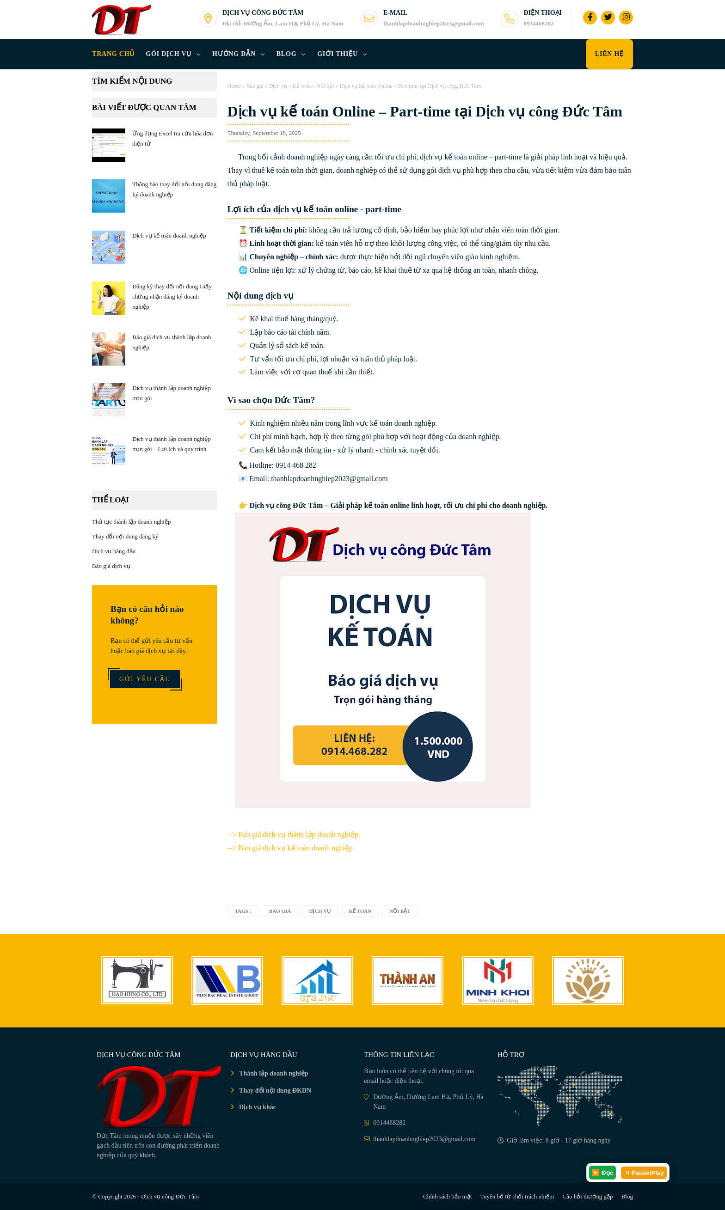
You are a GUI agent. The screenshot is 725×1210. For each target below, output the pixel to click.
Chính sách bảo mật (447, 1196)
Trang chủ (113, 53)
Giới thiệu (337, 53)
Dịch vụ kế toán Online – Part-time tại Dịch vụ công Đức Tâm (425, 111)
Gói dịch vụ (168, 53)
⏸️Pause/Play (644, 1172)
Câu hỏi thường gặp (588, 1196)
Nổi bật (325, 86)
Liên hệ (609, 53)
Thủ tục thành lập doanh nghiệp (131, 521)
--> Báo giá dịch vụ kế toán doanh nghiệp (290, 848)
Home (234, 86)
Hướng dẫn (234, 53)
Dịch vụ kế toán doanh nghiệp (169, 235)
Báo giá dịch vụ (111, 565)
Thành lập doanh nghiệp (273, 1073)
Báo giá (255, 86)
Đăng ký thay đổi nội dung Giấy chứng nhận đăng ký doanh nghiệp (172, 296)
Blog (286, 53)
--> (294, 834)
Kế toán (302, 86)
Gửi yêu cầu (145, 679)
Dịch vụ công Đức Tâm (170, 1196)
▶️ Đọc (602, 1172)
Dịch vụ (278, 86)
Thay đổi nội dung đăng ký (125, 536)
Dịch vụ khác (257, 1107)
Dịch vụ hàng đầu (113, 551)
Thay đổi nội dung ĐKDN (275, 1090)
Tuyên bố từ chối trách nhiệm (517, 1196)
